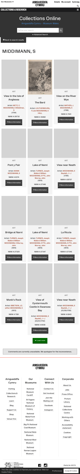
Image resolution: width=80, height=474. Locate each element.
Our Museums (7, 2)
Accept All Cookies (71, 471)
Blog (11, 405)
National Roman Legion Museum (30, 450)
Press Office (67, 394)
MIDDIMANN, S (9, 108)
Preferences (57, 471)
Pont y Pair (14, 165)
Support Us (11, 410)
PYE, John (46, 176)
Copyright (67, 437)
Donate (57, 2)
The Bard (40, 102)
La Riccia (66, 232)
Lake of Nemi (40, 165)
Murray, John (40, 178)
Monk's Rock (13, 299)
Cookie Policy (6, 472)
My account (66, 2)
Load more (40, 340)
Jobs (67, 390)
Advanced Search (40, 35)
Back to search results (13, 40)
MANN (16, 171)
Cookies (67, 432)
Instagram (48, 410)
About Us (67, 385)
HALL (40, 113)
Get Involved (48, 393)
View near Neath (66, 165)
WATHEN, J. (69, 105)
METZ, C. (16, 105)
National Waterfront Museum (30, 417)
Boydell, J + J (66, 173)
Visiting (11, 389)
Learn (11, 401)
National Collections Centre (67, 409)
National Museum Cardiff (30, 392)
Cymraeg (75, 2)
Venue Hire (11, 419)
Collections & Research (13, 9)
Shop (11, 414)
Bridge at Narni (13, 232)
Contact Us (48, 389)
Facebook (48, 405)
